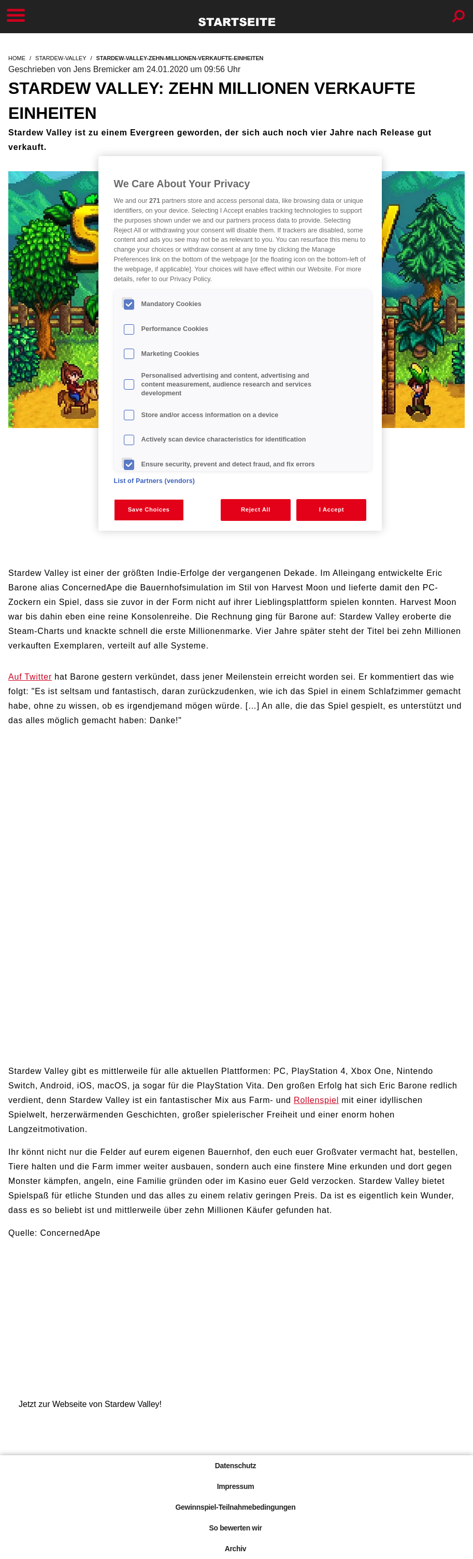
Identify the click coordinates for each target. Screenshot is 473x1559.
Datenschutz (235, 1465)
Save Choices (149, 509)
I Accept (331, 509)
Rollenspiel (316, 1100)
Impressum (235, 1486)
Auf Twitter (30, 676)
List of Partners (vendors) (154, 481)
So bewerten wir (235, 1528)
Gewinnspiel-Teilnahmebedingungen (235, 1507)
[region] (240, 343)
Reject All (255, 509)
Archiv (235, 1548)
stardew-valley (60, 58)
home (16, 58)
